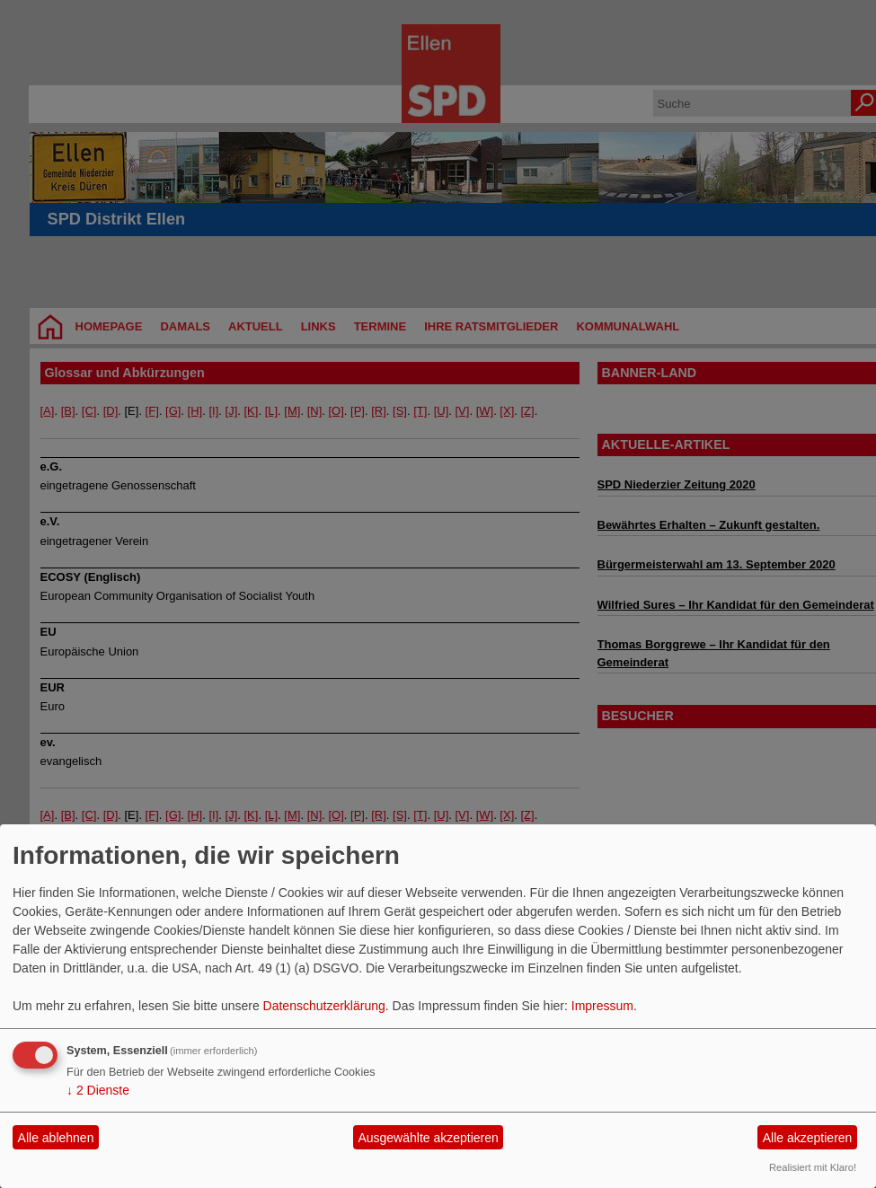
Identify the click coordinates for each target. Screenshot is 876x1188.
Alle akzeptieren (808, 1138)
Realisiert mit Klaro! (812, 1167)
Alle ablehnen (56, 1138)
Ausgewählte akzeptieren (428, 1138)
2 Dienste (97, 1090)
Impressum (602, 1006)
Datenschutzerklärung (324, 1006)
